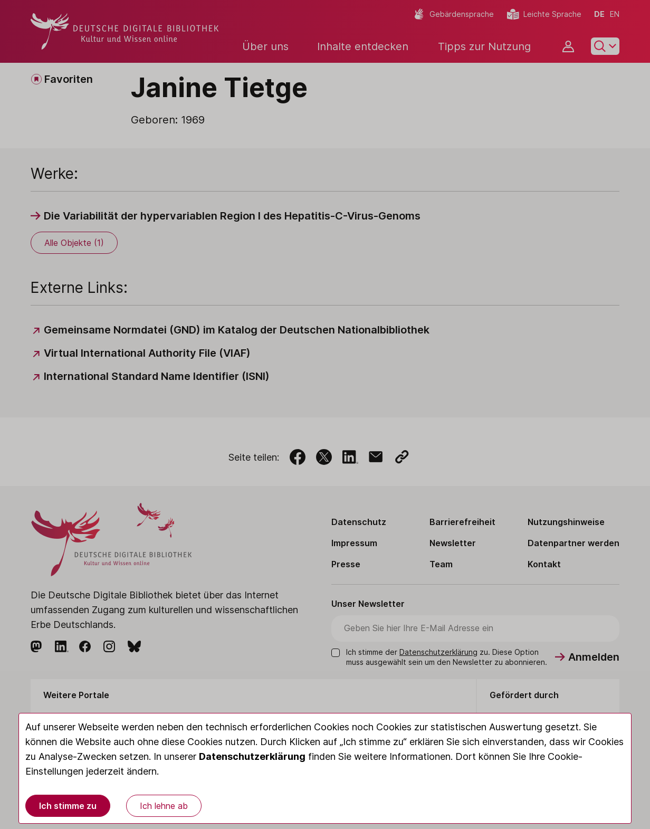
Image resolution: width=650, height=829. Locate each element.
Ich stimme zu (68, 806)
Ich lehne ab (164, 806)
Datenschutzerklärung (252, 756)
